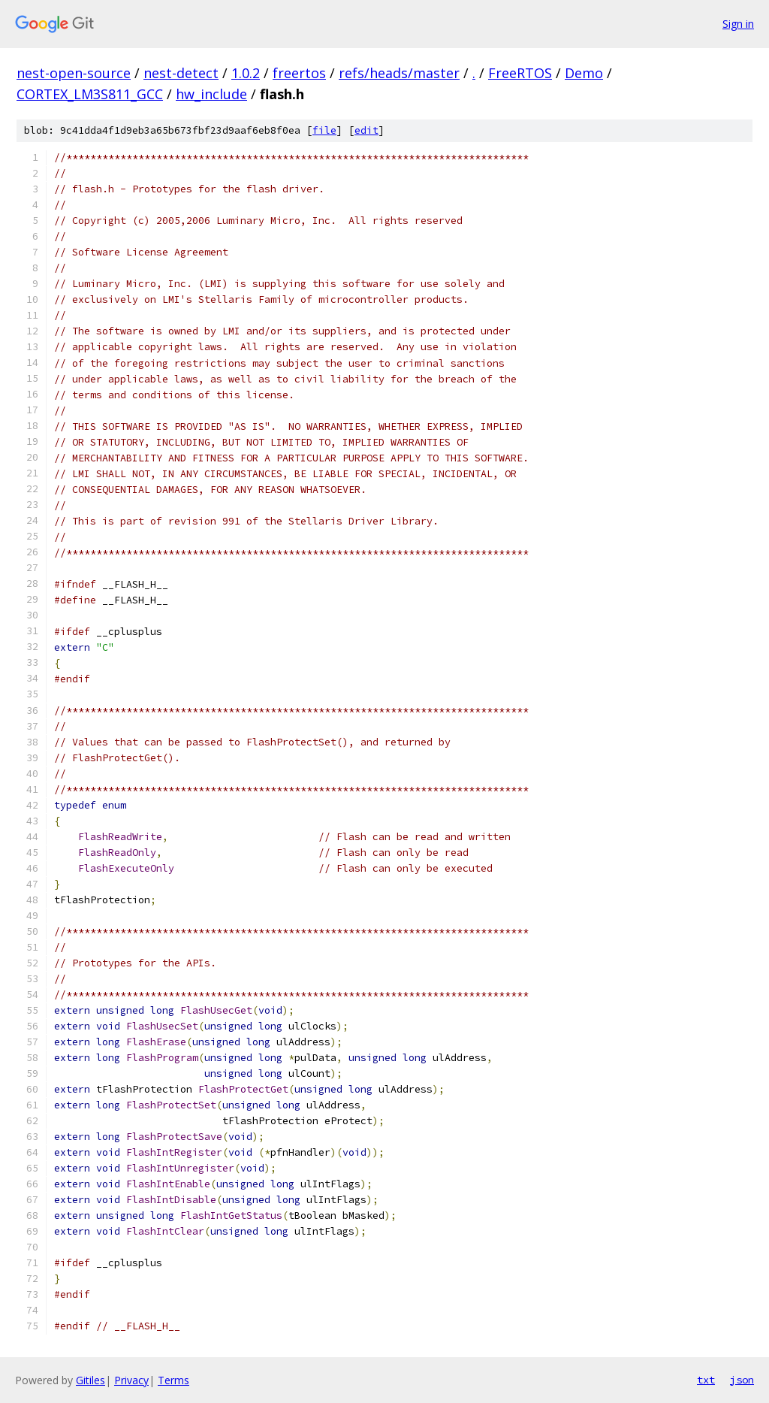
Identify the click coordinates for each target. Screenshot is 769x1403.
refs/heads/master (399, 73)
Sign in (738, 24)
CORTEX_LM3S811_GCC (90, 94)
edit (366, 130)
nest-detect (181, 73)
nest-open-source (74, 73)
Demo (584, 73)
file (324, 130)
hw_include (211, 94)
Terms (173, 1380)
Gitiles (90, 1380)
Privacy (131, 1380)
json (742, 1379)
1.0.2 (245, 73)
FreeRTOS (520, 73)
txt (706, 1379)
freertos (299, 73)
